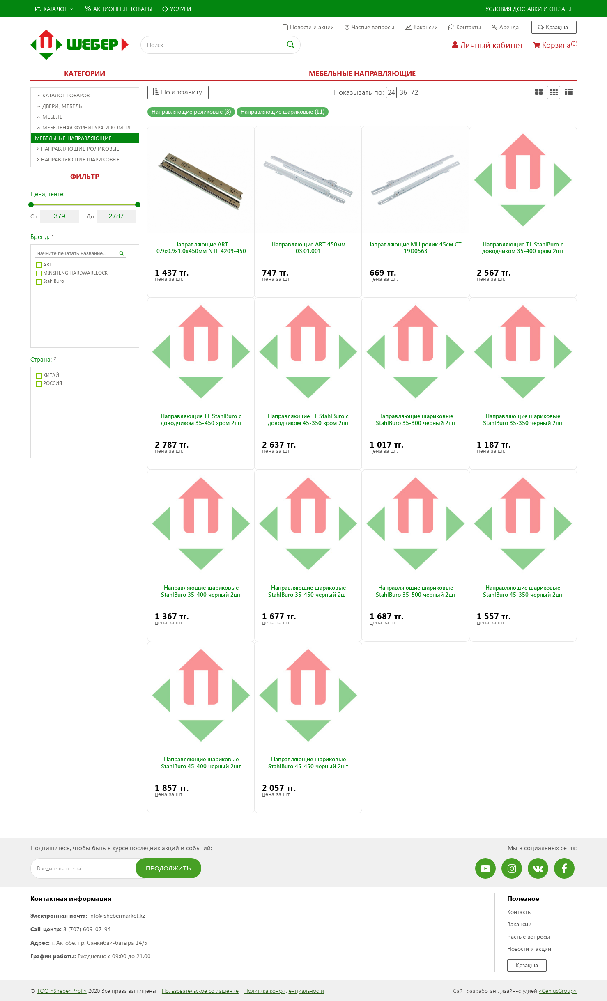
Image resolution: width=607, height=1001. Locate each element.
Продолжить (168, 868)
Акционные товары (117, 8)
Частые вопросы (369, 27)
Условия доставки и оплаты (528, 9)
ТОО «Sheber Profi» (62, 990)
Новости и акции (308, 27)
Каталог (54, 9)
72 (414, 92)
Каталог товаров (63, 95)
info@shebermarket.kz (117, 915)
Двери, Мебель (59, 105)
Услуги (176, 9)
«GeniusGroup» (558, 990)
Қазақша (553, 27)
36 (403, 92)
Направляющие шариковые (78, 159)
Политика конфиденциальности (284, 990)
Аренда (505, 27)
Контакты (464, 27)
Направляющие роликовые (78, 148)
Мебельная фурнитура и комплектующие (88, 127)
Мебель (49, 116)
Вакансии (421, 27)
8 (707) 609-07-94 (87, 929)
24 (391, 92)
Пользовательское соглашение (200, 990)
